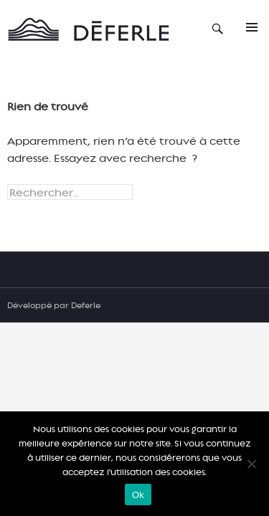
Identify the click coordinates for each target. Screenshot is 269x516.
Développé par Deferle (53, 305)
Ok (138, 494)
